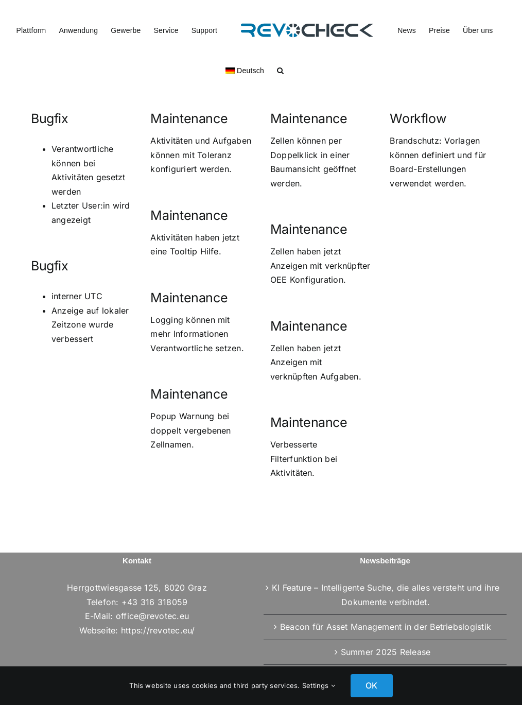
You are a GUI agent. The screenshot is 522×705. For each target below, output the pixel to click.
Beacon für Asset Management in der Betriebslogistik (385, 627)
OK (371, 685)
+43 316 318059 (154, 602)
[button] (280, 69)
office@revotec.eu (152, 616)
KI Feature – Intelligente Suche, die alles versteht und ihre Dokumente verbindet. (385, 594)
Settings (318, 685)
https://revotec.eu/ (158, 630)
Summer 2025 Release (386, 652)
